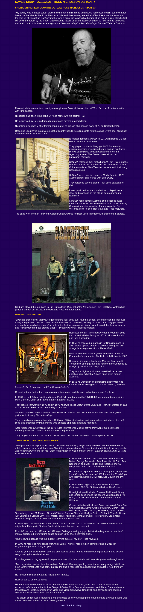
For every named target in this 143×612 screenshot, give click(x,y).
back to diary (74, 605)
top (63, 605)
